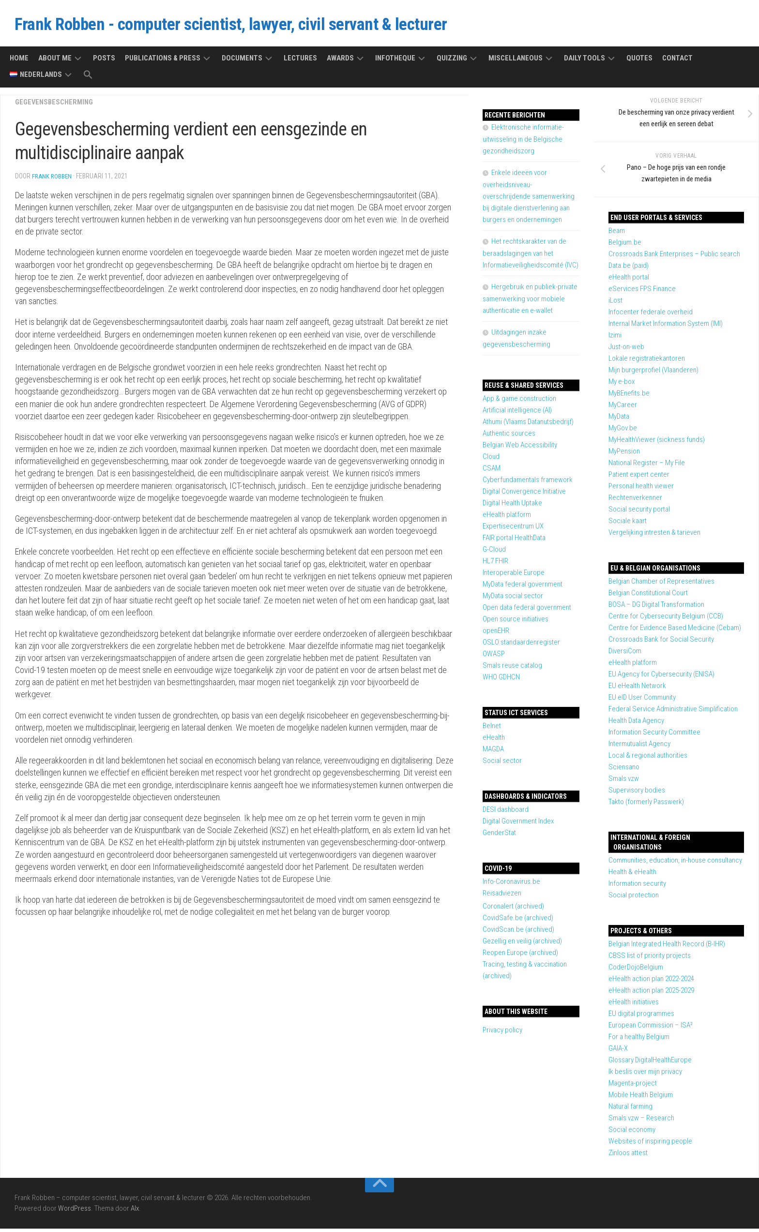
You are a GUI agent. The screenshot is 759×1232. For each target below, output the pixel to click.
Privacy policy (502, 1033)
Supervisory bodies (636, 793)
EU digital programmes (641, 1016)
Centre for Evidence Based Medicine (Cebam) (674, 631)
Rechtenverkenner (635, 501)
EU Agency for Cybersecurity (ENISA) (661, 677)
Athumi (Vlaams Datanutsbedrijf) (528, 425)
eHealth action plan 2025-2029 (651, 993)
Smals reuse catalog (512, 668)
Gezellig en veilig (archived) (522, 944)
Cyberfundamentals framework (528, 483)
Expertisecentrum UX (513, 529)
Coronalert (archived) (513, 909)
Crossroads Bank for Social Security (661, 642)
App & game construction (519, 401)
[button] (88, 78)
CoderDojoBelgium (635, 970)
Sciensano (623, 770)
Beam (616, 234)
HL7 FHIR (495, 564)
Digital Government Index (518, 824)
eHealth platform (632, 665)
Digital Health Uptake (512, 506)
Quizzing (452, 61)
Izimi (615, 338)
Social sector (502, 764)
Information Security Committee (654, 735)
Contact (677, 61)
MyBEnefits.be (629, 396)
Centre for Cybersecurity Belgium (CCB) (665, 619)
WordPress (74, 1212)
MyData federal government (522, 587)
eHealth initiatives (633, 1005)
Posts (104, 61)
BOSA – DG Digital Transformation (656, 607)
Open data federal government (527, 610)
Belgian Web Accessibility (520, 448)
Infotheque (395, 61)
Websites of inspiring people (650, 1144)
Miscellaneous (515, 61)
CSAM (492, 471)
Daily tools (584, 61)
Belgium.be (624, 245)
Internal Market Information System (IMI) (665, 327)
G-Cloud (494, 552)
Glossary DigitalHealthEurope (650, 1063)
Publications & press (162, 61)
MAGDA (493, 752)
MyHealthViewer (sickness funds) (656, 443)
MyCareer (622, 408)
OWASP (494, 657)
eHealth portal (628, 280)
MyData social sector (513, 599)
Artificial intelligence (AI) (517, 413)
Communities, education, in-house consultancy (675, 863)
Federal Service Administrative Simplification (673, 712)
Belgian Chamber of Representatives (661, 584)
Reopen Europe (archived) (520, 956)
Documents (242, 61)
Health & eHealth (632, 875)
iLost (615, 303)
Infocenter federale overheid (650, 315)
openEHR (496, 634)
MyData (618, 419)
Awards (340, 61)
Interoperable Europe (514, 576)
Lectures (300, 61)
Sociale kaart (627, 524)
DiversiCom (624, 654)
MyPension (624, 454)
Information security (637, 886)
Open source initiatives (515, 622)
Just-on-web (626, 350)
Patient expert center (638, 477)
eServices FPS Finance (642, 292)
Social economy (631, 1133)
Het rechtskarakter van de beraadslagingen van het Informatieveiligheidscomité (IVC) (530, 256)
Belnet (492, 729)
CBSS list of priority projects (649, 958)
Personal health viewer (641, 489)
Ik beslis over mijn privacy (645, 1075)
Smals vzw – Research (641, 1121)
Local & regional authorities (647, 758)
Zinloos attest (628, 1156)
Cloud (491, 459)
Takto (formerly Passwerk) (646, 805)
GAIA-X (618, 1051)
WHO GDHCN (501, 680)
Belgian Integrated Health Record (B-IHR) (666, 947)
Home (19, 61)
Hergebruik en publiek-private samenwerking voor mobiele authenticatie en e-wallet (530, 302)
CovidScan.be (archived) (518, 932)
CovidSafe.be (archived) (518, 921)
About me (55, 61)
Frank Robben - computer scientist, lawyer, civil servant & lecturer (272, 26)
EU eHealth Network (637, 689)
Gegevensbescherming (56, 105)
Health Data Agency (636, 723)
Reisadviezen (502, 896)
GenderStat (499, 836)
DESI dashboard (506, 812)
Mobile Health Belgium (640, 1098)
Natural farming (630, 1109)
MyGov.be (622, 431)
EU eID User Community (642, 700)
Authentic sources (509, 436)
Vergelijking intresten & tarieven (654, 535)
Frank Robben (53, 179)
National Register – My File (646, 466)
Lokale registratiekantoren (646, 361)
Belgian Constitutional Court (648, 596)
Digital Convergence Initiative (524, 494)
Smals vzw (623, 781)
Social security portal (639, 512)
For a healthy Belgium (638, 1040)
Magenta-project (632, 1086)
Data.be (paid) (628, 268)
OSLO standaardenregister (521, 645)
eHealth (494, 740)
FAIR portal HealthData (514, 541)
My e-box (621, 385)
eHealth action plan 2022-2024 (651, 982)
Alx (135, 1212)
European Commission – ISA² (650, 1028)
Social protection (633, 898)
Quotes (639, 61)
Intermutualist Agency (639, 747)
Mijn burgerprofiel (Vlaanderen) (653, 373)
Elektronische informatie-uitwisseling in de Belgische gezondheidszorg (523, 142)
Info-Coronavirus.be (511, 884)
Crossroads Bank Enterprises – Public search (674, 257)
